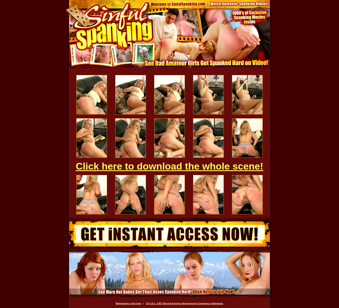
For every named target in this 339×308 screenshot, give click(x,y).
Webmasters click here (128, 303)
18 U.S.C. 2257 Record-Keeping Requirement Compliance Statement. (184, 303)
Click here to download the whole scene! (169, 166)
